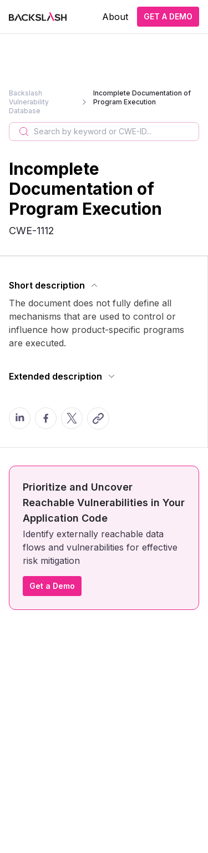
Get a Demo (52, 585)
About (115, 16)
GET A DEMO (168, 16)
